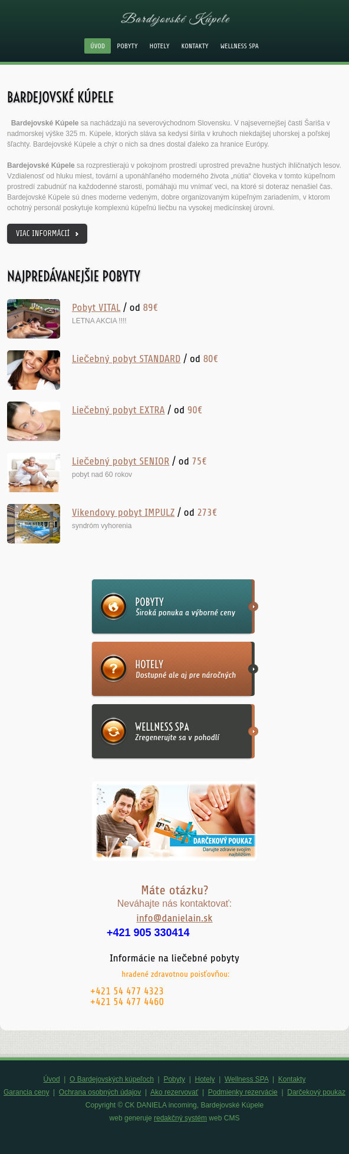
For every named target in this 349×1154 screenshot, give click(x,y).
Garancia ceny (26, 1092)
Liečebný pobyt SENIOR (120, 461)
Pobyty (127, 46)
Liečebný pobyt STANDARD (126, 358)
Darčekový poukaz (316, 1092)
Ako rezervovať (174, 1092)
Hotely (160, 46)
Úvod (97, 46)
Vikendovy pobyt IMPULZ (123, 512)
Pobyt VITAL (96, 307)
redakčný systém (180, 1118)
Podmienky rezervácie (243, 1092)
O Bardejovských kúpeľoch (112, 1079)
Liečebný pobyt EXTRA (118, 410)
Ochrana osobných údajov (100, 1092)
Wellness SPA (239, 46)
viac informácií (43, 233)
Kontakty (195, 46)
